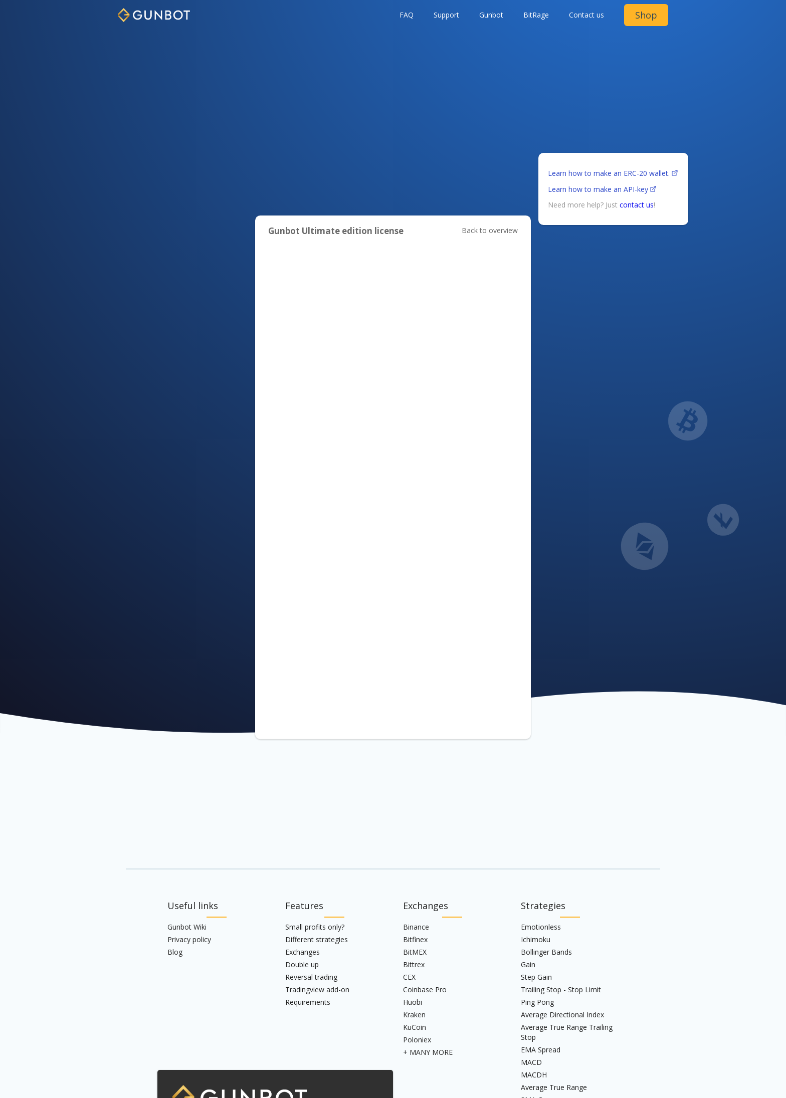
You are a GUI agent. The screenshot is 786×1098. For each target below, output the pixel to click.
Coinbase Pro (425, 989)
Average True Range (554, 1087)
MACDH (534, 1074)
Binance (416, 927)
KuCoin (414, 1027)
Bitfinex (415, 939)
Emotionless (541, 927)
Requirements (307, 1002)
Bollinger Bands (546, 952)
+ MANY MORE (428, 1052)
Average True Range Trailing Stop (567, 1032)
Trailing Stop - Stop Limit (561, 989)
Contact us (586, 15)
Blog (174, 952)
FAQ (407, 15)
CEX (409, 977)
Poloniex (417, 1039)
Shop (646, 15)
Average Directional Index (562, 1014)
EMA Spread (540, 1049)
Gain (528, 964)
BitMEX (415, 952)
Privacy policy (189, 939)
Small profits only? (314, 927)
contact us (637, 204)
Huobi (412, 1002)
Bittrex (414, 964)
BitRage (536, 15)
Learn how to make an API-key (598, 189)
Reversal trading (311, 977)
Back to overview (490, 230)
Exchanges (302, 952)
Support (446, 15)
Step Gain (536, 977)
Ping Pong (537, 1002)
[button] (491, 15)
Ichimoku (535, 939)
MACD (531, 1062)
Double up (302, 964)
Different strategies (316, 939)
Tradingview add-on (317, 989)
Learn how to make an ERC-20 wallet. (609, 173)
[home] (154, 11)
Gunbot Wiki (187, 927)
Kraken (414, 1014)
